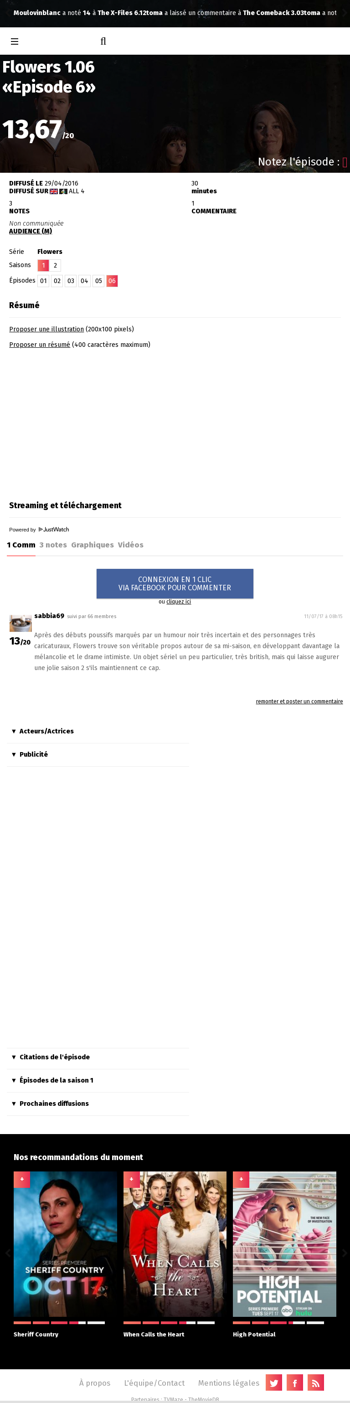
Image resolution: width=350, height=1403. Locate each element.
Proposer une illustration (46, 329)
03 (70, 281)
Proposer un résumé (39, 345)
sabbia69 (49, 616)
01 (43, 281)
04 (84, 281)
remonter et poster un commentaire (299, 701)
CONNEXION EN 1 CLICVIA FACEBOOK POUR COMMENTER (174, 583)
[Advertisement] (85, 421)
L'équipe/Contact (154, 1383)
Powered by (38, 529)
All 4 (77, 191)
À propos (94, 1383)
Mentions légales (228, 1383)
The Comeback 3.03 (140, 13)
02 (57, 281)
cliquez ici (178, 601)
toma (22, 13)
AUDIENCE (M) (30, 231)
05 (98, 281)
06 (112, 281)
